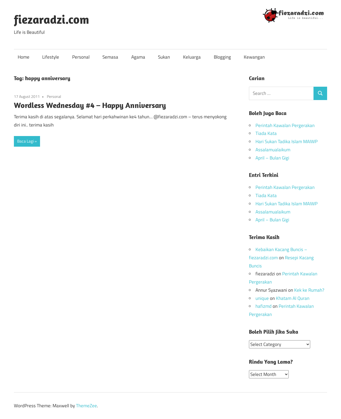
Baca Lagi (25, 141)
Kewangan (254, 57)
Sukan (164, 57)
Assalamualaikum (272, 149)
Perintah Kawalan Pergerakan (285, 125)
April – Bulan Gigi (272, 157)
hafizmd (263, 306)
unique (262, 298)
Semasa (110, 57)
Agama (138, 57)
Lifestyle (50, 57)
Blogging (222, 57)
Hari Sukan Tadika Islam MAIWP (286, 141)
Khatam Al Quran (292, 298)
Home (23, 57)
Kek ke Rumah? (309, 290)
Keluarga (192, 57)
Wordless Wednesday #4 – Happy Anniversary (90, 105)
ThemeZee (86, 405)
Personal (81, 57)
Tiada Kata (266, 133)
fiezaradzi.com (51, 19)
